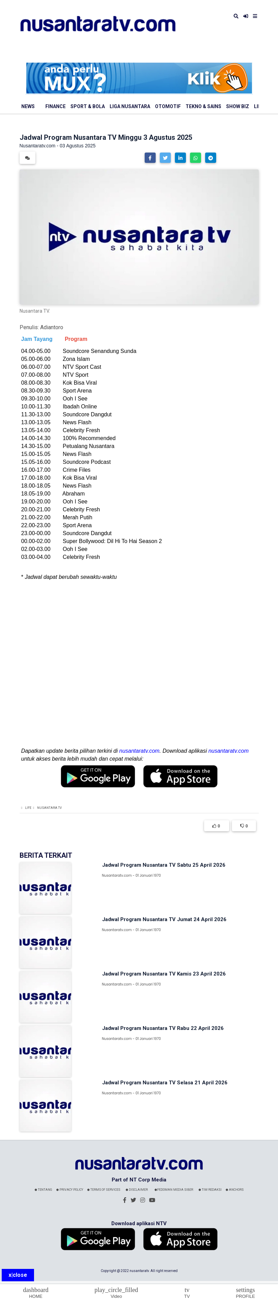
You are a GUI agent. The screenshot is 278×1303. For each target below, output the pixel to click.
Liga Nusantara (130, 106)
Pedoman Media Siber (174, 1189)
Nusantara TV (49, 808)
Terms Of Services (103, 1189)
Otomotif (168, 106)
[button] (150, 158)
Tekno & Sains (203, 106)
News (28, 106)
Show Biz (237, 106)
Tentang (43, 1189)
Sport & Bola (87, 106)
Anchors (235, 1189)
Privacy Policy (69, 1189)
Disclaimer (137, 1189)
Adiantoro (51, 327)
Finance (55, 106)
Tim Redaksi (210, 1189)
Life (28, 808)
